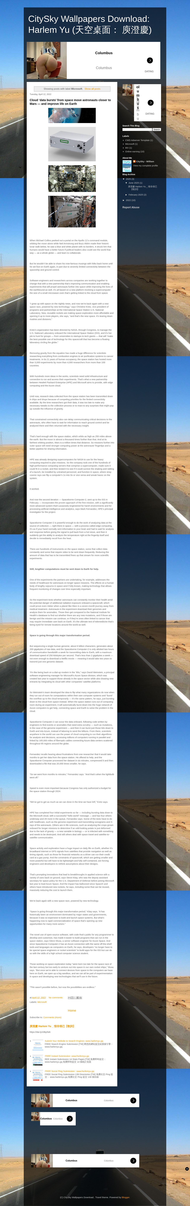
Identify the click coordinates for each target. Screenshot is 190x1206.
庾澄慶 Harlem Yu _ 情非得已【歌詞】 (52, 1026)
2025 (129, 179)
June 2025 (134, 183)
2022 (129, 200)
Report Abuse (130, 207)
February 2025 (136, 194)
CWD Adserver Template (137, 140)
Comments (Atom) (52, 1017)
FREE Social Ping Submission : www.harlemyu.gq (69, 1071)
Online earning (132, 151)
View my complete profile (145, 165)
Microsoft (42, 1002)
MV (127, 148)
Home (72, 1010)
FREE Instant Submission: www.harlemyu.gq (67, 1056)
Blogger (125, 1197)
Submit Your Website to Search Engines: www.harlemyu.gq (74, 1041)
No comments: (56, 997)
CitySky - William (145, 161)
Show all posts (92, 88)
